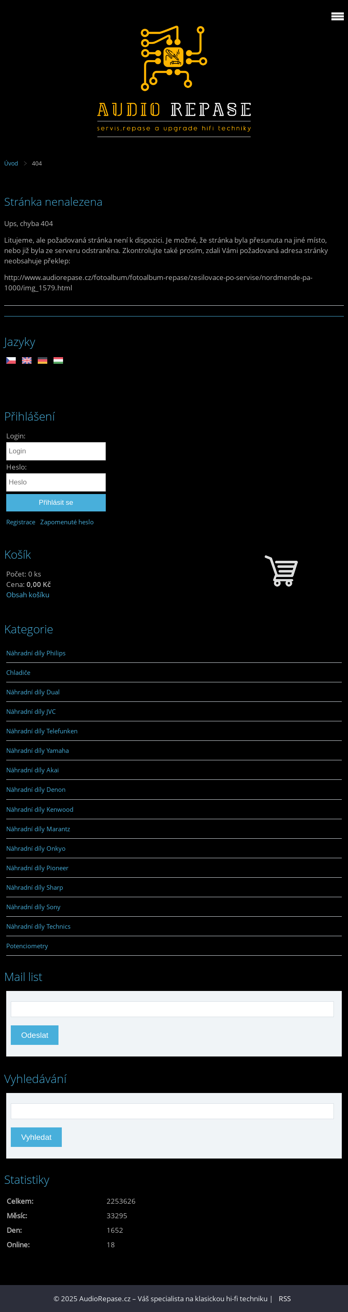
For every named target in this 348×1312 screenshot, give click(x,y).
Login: (16, 436)
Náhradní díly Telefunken (42, 731)
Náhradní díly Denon (36, 789)
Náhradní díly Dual (33, 692)
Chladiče (18, 672)
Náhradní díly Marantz (38, 829)
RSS (285, 1298)
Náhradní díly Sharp (34, 887)
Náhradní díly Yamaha (37, 750)
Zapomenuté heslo (67, 522)
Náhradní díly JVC (31, 711)
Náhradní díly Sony (33, 907)
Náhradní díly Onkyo (36, 848)
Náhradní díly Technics (38, 926)
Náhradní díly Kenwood (39, 809)
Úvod (11, 163)
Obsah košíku (27, 594)
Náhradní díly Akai (32, 770)
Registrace (20, 522)
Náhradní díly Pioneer (37, 868)
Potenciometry (27, 946)
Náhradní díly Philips (36, 653)
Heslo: (16, 467)
